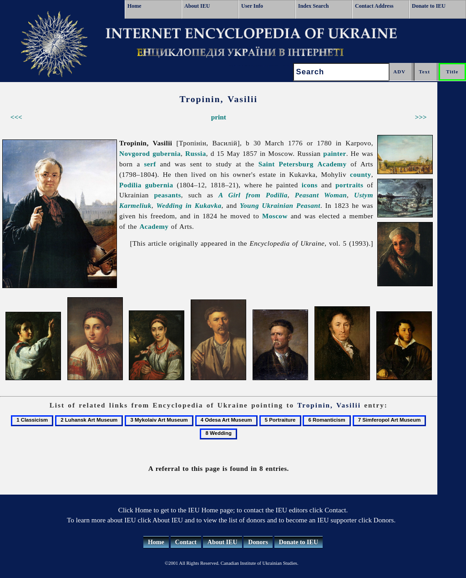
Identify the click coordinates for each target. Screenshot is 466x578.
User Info (252, 6)
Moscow (275, 216)
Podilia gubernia (146, 185)
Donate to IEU (429, 6)
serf (150, 164)
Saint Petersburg (286, 164)
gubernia (166, 153)
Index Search (313, 6)
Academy (332, 164)
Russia (195, 153)
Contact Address (374, 6)
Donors (258, 542)
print (218, 117)
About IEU (197, 6)
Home (134, 6)
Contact (186, 542)
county (360, 174)
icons (310, 185)
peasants (167, 195)
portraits (349, 185)
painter (334, 153)
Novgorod (134, 153)
